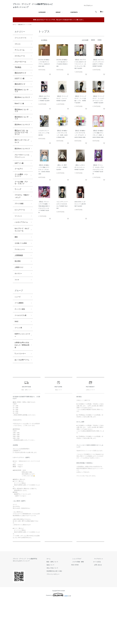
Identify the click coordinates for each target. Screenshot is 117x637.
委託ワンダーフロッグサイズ (21, 156)
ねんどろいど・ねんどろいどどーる (21, 257)
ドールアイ (19, 191)
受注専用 (18, 290)
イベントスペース (21, 45)
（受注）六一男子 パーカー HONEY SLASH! (62, 174)
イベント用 (19, 360)
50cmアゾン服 (20, 115)
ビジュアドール (20, 233)
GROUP (58, 19)
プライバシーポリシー (58, 612)
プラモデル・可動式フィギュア (21, 219)
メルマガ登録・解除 (81, 599)
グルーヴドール (20, 70)
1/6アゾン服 (19, 185)
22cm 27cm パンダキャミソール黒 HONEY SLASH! (80, 211)
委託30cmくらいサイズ (22, 99)
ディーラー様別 (20, 340)
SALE (17, 354)
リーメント (19, 240)
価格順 (93, 47)
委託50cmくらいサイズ (22, 122)
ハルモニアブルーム (21, 248)
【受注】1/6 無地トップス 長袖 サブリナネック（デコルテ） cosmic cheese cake (44, 177)
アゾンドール (19, 58)
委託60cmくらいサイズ (22, 129)
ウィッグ (18, 211)
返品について (56, 603)
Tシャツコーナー (21, 388)
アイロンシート (20, 278)
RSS (77, 603)
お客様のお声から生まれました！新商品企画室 (21, 379)
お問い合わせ (99, 603)
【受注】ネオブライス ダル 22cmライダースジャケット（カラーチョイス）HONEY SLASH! (80, 71)
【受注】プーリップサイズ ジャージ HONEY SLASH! (62, 106)
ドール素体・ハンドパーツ (21, 197)
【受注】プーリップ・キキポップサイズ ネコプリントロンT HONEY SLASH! (98, 177)
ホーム (14, 31)
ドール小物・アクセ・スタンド (21, 205)
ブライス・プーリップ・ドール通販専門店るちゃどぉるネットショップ (32, 9)
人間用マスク (19, 297)
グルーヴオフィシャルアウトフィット (21, 176)
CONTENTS (74, 19)
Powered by (58, 632)
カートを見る (99, 599)
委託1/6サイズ (22, 31)
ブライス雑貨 (19, 227)
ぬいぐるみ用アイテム (21, 396)
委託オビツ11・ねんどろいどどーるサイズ (21, 147)
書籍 (16, 265)
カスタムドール (20, 64)
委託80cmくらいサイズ (22, 138)
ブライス (18, 52)
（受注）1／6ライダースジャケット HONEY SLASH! (80, 174)
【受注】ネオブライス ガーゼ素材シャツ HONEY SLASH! (44, 106)
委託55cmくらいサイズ (22, 166)
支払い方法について (57, 606)
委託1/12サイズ (20, 81)
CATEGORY (42, 19)
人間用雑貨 (19, 284)
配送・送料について (57, 599)
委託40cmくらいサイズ (22, 107)
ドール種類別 (19, 334)
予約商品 (18, 76)
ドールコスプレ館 (21, 347)
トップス (30, 31)
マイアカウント (88, 12)
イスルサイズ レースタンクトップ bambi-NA (43, 140)
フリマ (17, 310)
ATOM (81, 603)
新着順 (99, 47)
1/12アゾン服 (19, 87)
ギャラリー (19, 304)
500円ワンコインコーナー (22, 368)
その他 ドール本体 (21, 272)
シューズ (18, 327)
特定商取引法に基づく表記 (59, 609)
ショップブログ (80, 596)
